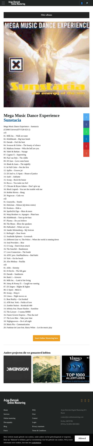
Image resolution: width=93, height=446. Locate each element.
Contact (35, 418)
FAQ (33, 410)
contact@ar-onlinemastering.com (72, 417)
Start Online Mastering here (46, 338)
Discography (8, 422)
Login (34, 422)
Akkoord (82, 438)
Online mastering (9, 418)
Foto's (6, 430)
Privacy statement (38, 426)
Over (34, 414)
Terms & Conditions (39, 430)
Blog (5, 426)
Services (6, 414)
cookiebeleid (36, 443)
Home (6, 410)
